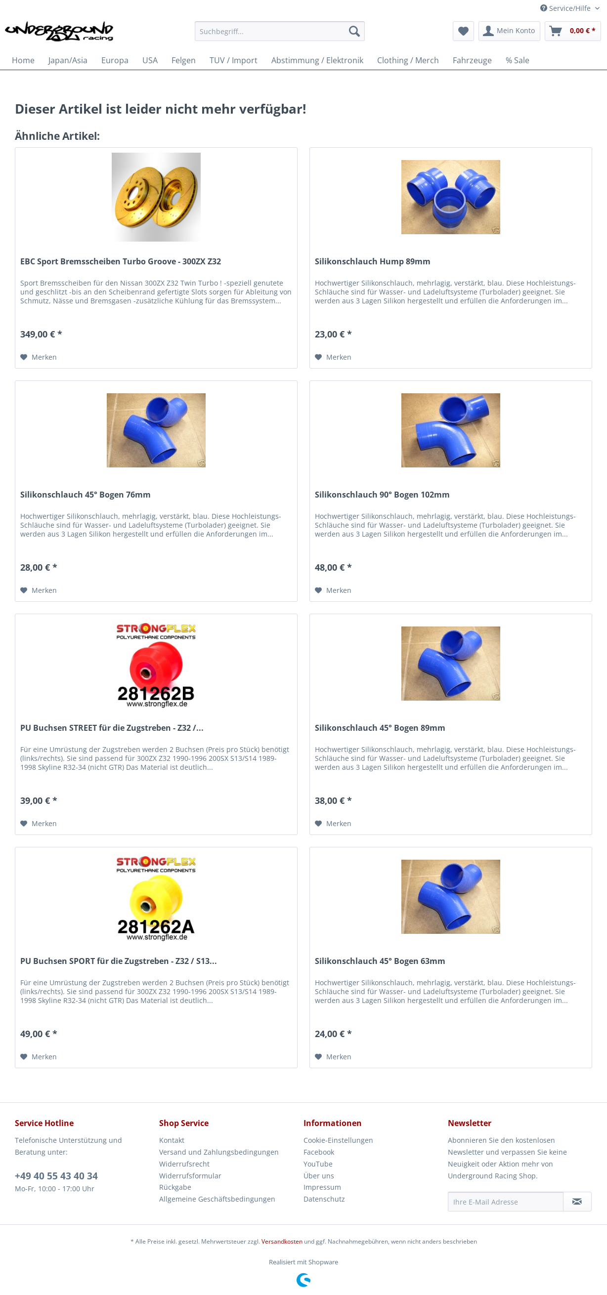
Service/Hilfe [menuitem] (566, 8)
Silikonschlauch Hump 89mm (373, 261)
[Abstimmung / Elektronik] (317, 60)
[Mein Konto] (509, 31)
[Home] (23, 60)
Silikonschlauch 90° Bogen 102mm (382, 495)
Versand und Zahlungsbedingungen (219, 1152)
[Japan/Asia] (68, 60)
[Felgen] (184, 60)
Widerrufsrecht (184, 1164)
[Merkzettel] (463, 31)
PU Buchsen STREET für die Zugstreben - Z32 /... (112, 728)
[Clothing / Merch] (408, 60)
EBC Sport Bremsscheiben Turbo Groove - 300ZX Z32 (120, 261)
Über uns (319, 1175)
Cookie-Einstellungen (338, 1140)
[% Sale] (517, 60)
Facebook (319, 1152)
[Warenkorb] (573, 31)
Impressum (322, 1187)
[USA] (150, 60)
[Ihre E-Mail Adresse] (506, 1201)
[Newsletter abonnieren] (577, 1201)
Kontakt (171, 1140)
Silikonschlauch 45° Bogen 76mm (85, 495)
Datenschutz (324, 1199)
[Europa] (114, 60)
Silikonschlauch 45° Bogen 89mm (380, 728)
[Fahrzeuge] (472, 60)
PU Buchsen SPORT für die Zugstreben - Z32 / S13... (118, 961)
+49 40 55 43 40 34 (56, 1176)
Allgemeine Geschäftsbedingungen (217, 1199)
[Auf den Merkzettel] (38, 357)
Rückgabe (175, 1187)
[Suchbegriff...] (280, 31)
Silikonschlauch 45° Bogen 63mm (380, 961)
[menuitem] (280, 35)
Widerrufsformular (190, 1175)
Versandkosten (282, 1241)
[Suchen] (354, 31)
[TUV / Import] (233, 60)
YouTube (318, 1164)
